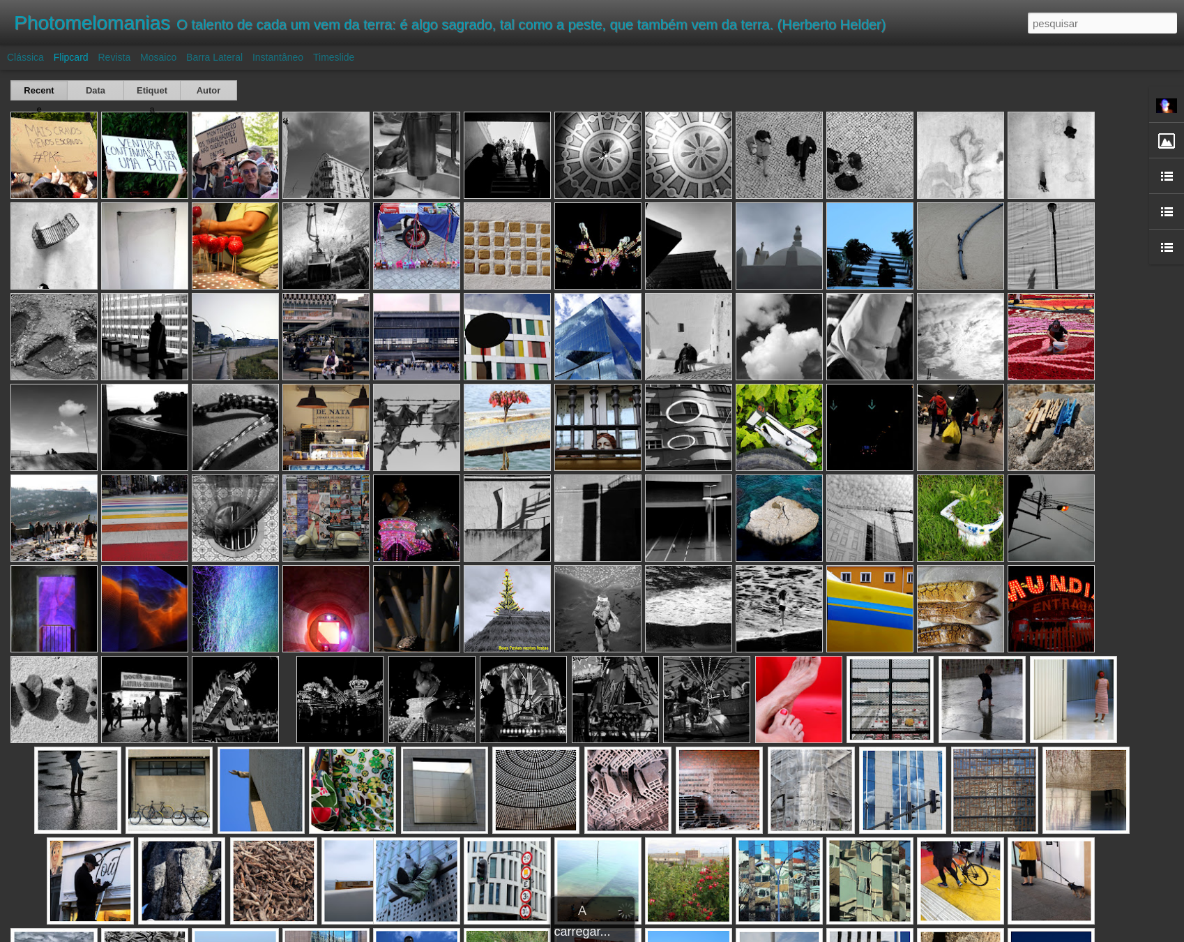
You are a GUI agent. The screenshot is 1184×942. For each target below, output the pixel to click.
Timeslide (333, 57)
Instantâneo (277, 57)
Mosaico (158, 57)
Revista (114, 57)
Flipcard (71, 57)
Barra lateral (214, 57)
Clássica (25, 57)
